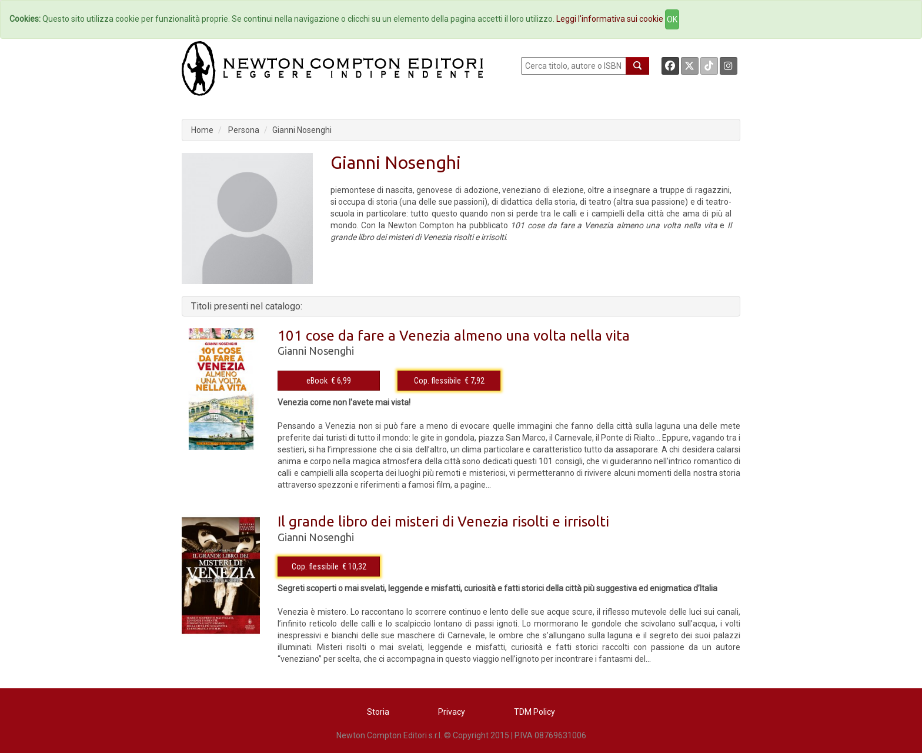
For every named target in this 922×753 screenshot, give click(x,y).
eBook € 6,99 (328, 380)
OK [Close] (672, 19)
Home (202, 130)
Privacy (451, 712)
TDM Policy (534, 712)
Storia (378, 712)
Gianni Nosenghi (302, 130)
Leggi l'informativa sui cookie (609, 19)
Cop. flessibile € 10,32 (329, 566)
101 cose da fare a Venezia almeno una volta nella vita (454, 336)
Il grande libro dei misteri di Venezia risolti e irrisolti (443, 521)
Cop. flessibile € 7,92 (449, 380)
